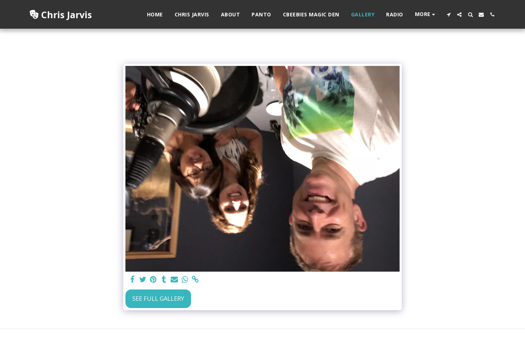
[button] (448, 14)
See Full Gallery (158, 298)
